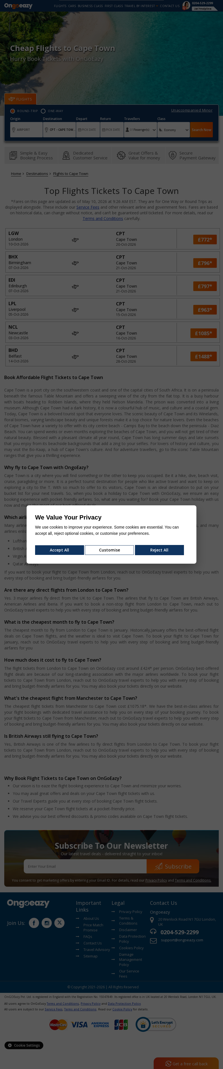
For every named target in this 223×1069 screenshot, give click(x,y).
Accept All (59, 550)
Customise (109, 550)
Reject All (159, 550)
